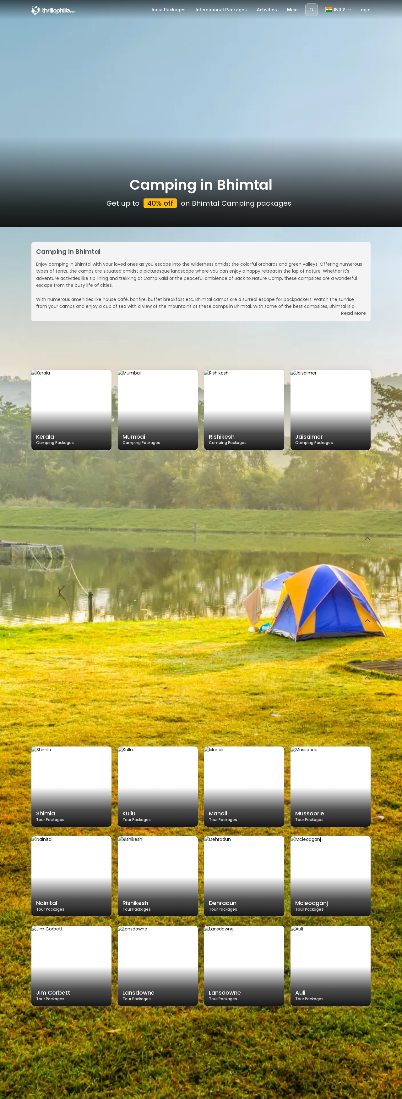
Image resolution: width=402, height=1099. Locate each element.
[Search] (311, 9)
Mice (292, 9)
